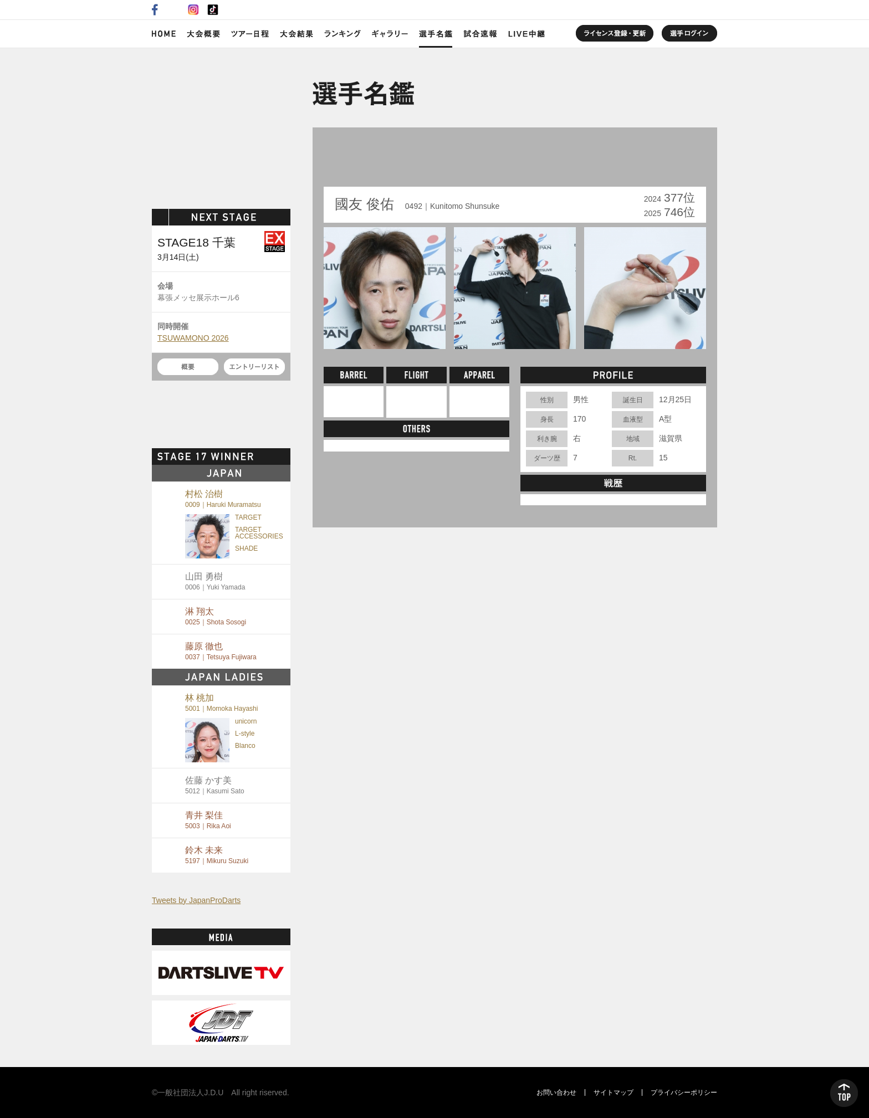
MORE (271, 456)
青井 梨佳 (208, 820)
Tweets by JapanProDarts (196, 900)
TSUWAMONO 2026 (193, 338)
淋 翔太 (215, 616)
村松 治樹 (223, 499)
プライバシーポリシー (684, 1092)
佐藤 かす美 (214, 785)
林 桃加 (221, 703)
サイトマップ (613, 1092)
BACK (350, 161)
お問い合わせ (556, 1092)
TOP (844, 1093)
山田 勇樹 (215, 581)
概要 (187, 366)
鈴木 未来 (216, 855)
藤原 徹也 (221, 651)
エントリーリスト (254, 366)
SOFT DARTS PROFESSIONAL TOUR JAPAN (221, 126)
